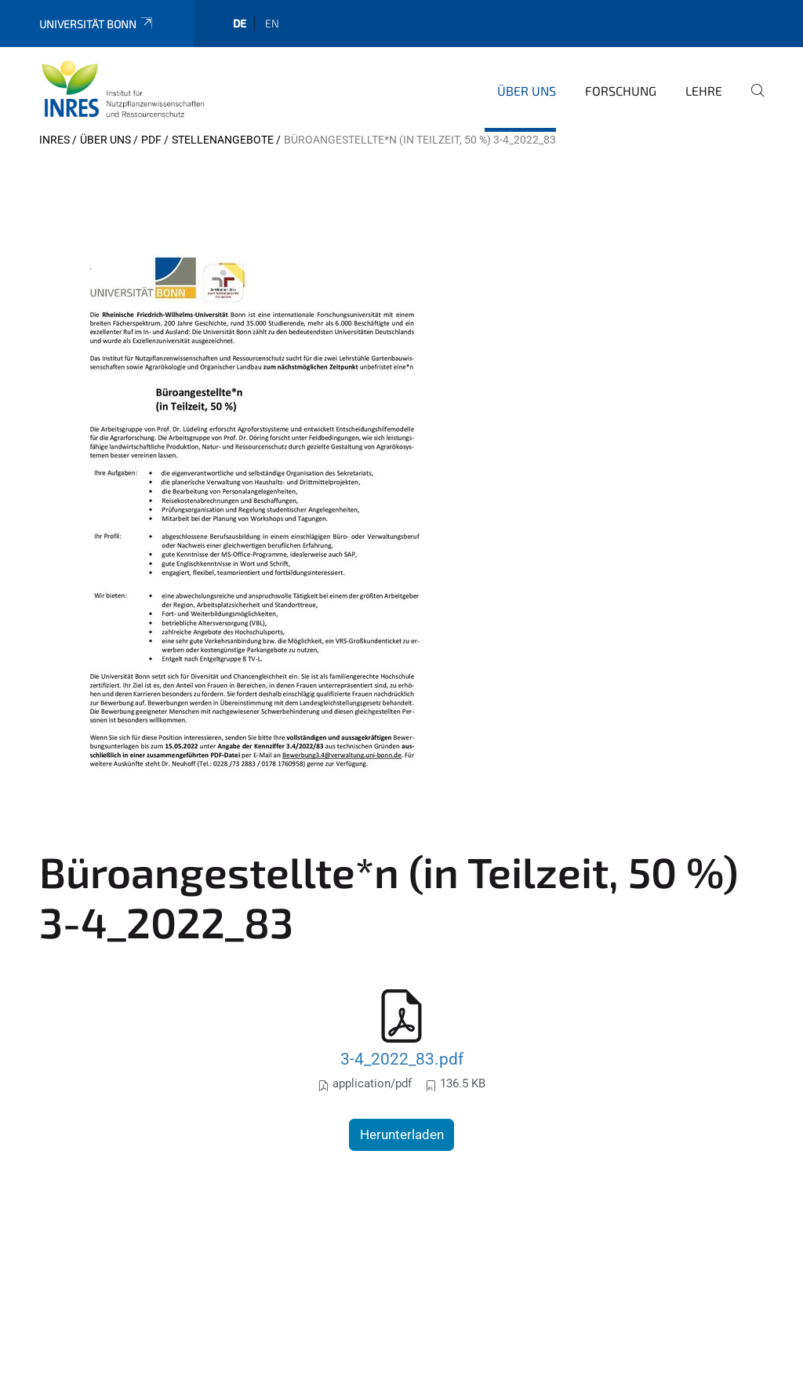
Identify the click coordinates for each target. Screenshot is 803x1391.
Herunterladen (402, 1134)
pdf (151, 139)
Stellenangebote (223, 139)
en (272, 23)
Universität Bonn (96, 24)
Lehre (703, 90)
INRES (54, 139)
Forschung (620, 90)
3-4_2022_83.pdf (401, 1059)
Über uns (526, 90)
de (239, 23)
